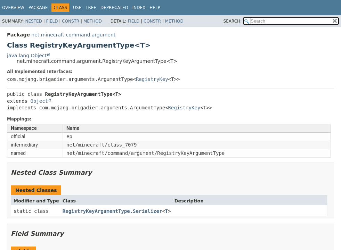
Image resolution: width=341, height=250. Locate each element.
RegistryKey (152, 79)
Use (77, 7)
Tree (91, 7)
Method (92, 21)
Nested (33, 21)
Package (38, 7)
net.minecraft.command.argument (73, 35)
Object (39, 101)
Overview (13, 7)
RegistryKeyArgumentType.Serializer (112, 211)
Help (154, 7)
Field (52, 21)
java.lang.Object (27, 55)
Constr (70, 21)
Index (139, 7)
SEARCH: (233, 21)
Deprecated (114, 7)
